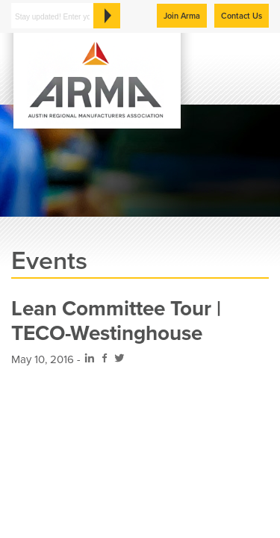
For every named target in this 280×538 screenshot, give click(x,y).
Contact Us (241, 16)
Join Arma (182, 16)
